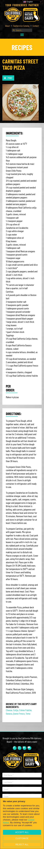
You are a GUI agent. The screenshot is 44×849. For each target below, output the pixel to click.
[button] (22, 34)
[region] (22, 823)
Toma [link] (28, 713)
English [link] (28, 1)
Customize (22, 838)
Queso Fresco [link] (19, 713)
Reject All (22, 844)
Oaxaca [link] (9, 713)
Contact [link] (36, 25)
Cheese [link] (9, 710)
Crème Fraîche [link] (25, 710)
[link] (21, 15)
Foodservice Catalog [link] (21, 25)
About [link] (7, 25)
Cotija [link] (15, 710)
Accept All (22, 832)
